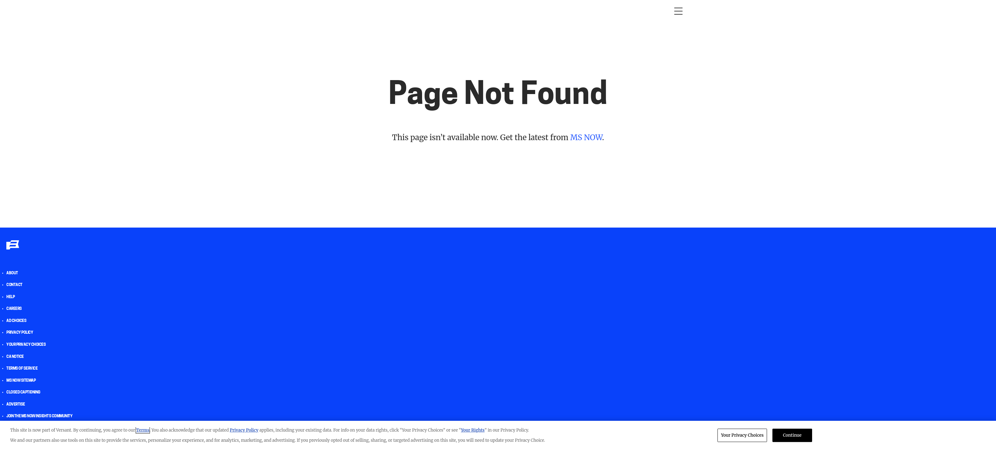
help (10, 297)
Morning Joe (341, 11)
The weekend (490, 11)
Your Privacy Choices (26, 345)
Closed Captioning (23, 392)
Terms (143, 430)
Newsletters (530, 11)
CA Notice (15, 357)
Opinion (309, 11)
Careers (14, 309)
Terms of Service (21, 369)
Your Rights (473, 430)
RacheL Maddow (384, 11)
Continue (792, 435)
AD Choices (16, 321)
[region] (498, 436)
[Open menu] (678, 11)
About (12, 273)
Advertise (15, 405)
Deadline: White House (439, 11)
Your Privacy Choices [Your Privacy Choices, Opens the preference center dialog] (742, 435)
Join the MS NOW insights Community (39, 416)
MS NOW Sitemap (21, 381)
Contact (14, 285)
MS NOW (586, 137)
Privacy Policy (19, 333)
